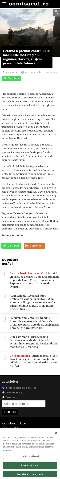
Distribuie (11, 79)
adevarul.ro (11, 72)
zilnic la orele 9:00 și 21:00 (19, 387)
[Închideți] (56, 433)
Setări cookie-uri (30, 457)
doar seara (10, 397)
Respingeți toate (30, 466)
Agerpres (49, 206)
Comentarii (34, 246)
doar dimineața (12, 392)
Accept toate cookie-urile (30, 475)
